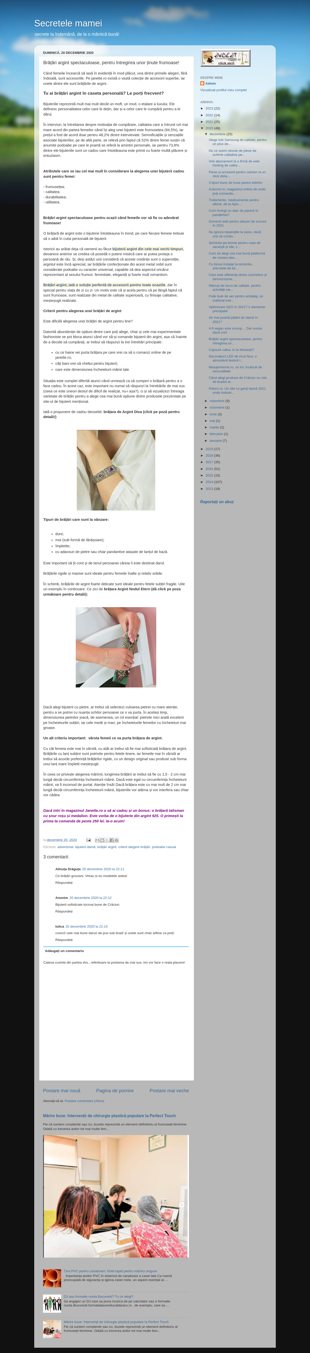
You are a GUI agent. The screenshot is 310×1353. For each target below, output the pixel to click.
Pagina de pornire (115, 1090)
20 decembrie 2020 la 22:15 (87, 926)
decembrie (218, 134)
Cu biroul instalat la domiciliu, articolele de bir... (231, 266)
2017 (210, 462)
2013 (210, 489)
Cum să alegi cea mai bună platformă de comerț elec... (237, 255)
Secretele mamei (68, 23)
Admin (210, 83)
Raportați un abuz (217, 502)
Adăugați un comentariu (64, 951)
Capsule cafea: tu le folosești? (231, 350)
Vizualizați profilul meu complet (223, 90)
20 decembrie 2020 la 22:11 (103, 869)
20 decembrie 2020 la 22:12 (90, 898)
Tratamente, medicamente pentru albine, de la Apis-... (234, 202)
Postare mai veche (169, 1090)
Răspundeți (63, 883)
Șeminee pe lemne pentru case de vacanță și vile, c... (235, 245)
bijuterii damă (85, 847)
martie (215, 427)
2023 (210, 108)
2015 (210, 475)
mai (213, 421)
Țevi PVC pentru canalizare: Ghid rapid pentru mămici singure (110, 1271)
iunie (214, 414)
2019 (210, 449)
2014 (210, 482)
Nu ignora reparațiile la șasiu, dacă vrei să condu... (235, 234)
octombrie (217, 407)
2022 (210, 115)
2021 (210, 122)
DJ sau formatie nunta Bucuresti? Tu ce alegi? (98, 1296)
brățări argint (107, 847)
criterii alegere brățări (134, 847)
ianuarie (216, 441)
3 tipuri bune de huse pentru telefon (235, 183)
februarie (217, 434)
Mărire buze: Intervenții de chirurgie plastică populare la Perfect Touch (109, 1116)
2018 (210, 455)
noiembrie (217, 401)
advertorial (65, 847)
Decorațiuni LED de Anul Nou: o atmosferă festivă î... (233, 358)
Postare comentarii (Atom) (84, 1101)
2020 (210, 128)
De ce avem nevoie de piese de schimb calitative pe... (232, 153)
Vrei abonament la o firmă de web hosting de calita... (234, 163)
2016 (210, 469)
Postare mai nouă (61, 1090)
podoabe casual (164, 847)
